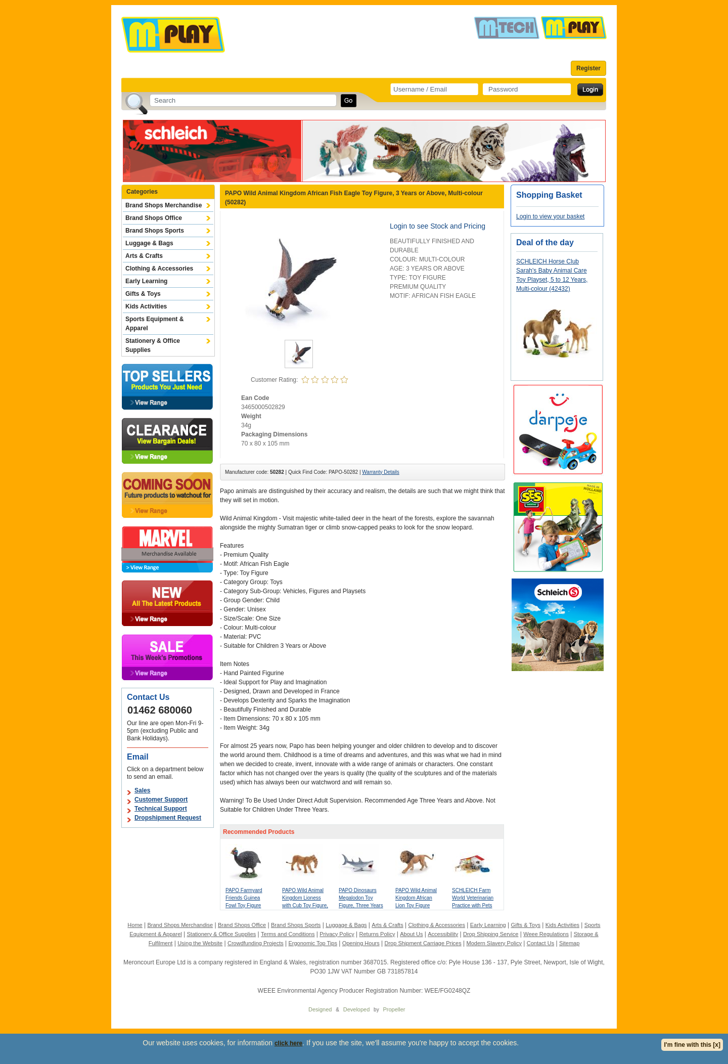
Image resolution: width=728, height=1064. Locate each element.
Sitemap (569, 943)
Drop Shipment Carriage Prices (422, 943)
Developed (356, 1009)
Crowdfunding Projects (256, 943)
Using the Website (199, 943)
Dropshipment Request (167, 817)
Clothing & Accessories (159, 268)
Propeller (394, 1009)
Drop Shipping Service (490, 934)
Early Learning (146, 281)
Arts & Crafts (144, 255)
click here (288, 1043)
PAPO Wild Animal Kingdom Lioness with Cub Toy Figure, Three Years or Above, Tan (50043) (305, 905)
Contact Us (540, 943)
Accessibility (443, 934)
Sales (142, 790)
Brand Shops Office (153, 217)
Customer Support (161, 799)
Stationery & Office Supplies (152, 345)
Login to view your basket (550, 216)
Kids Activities (146, 306)
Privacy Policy (337, 934)
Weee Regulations (546, 934)
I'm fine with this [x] (692, 1044)
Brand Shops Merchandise (163, 205)
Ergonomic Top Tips (312, 943)
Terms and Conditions (287, 934)
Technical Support (160, 808)
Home (134, 925)
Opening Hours (361, 943)
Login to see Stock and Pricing (437, 226)
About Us (411, 934)
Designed (320, 1009)
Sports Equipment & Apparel (154, 324)
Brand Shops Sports (154, 230)
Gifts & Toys (143, 293)
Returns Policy (377, 934)
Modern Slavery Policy (494, 943)
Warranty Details (380, 472)
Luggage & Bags (149, 243)
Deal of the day (545, 242)
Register (588, 68)
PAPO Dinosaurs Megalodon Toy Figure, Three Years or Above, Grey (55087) (361, 905)
